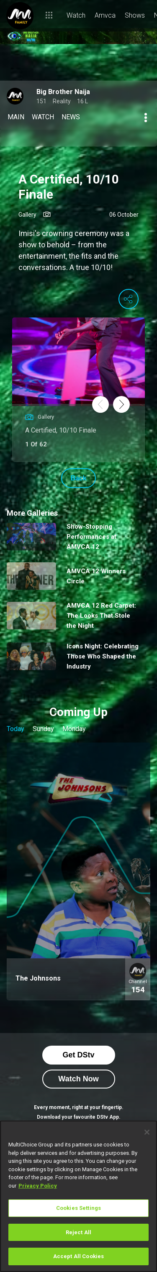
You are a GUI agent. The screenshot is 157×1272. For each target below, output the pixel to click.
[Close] (147, 1132)
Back (78, 478)
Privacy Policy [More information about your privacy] (37, 1186)
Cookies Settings (78, 1208)
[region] (78, 1196)
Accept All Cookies (78, 1256)
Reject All (78, 1232)
